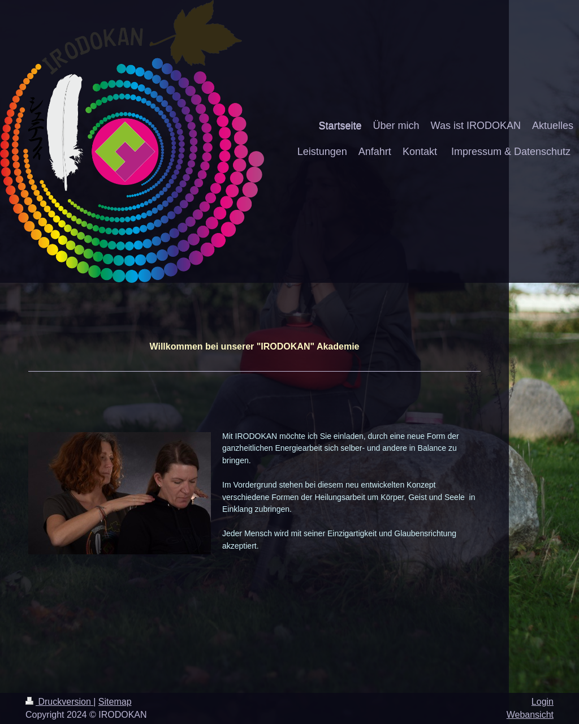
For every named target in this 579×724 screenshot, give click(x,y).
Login (543, 701)
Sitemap (115, 701)
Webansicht (530, 714)
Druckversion (59, 701)
